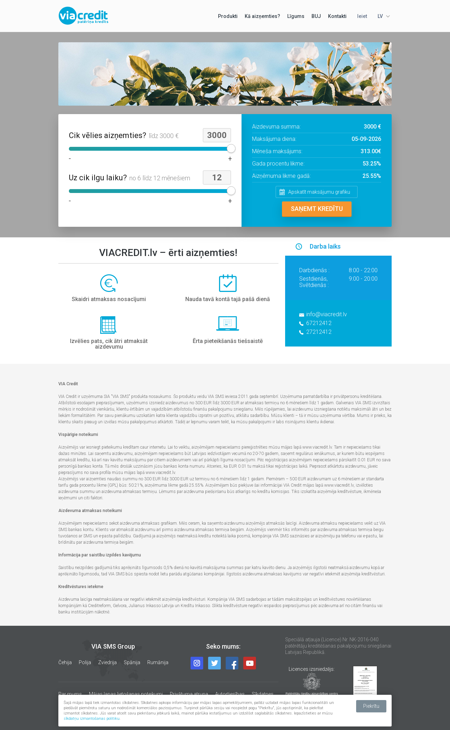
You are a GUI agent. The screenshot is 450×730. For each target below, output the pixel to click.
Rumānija (157, 662)
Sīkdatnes (263, 694)
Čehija (65, 662)
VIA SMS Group (113, 646)
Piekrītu (371, 706)
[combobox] (383, 16)
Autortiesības (230, 694)
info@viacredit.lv (326, 314)
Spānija (132, 662)
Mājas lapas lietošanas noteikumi (126, 694)
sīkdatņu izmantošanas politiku (92, 718)
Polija (85, 662)
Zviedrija (107, 662)
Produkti (228, 16)
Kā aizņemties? (262, 16)
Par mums (70, 694)
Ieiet (362, 16)
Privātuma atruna (189, 694)
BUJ (316, 16)
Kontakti (337, 16)
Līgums (295, 16)
